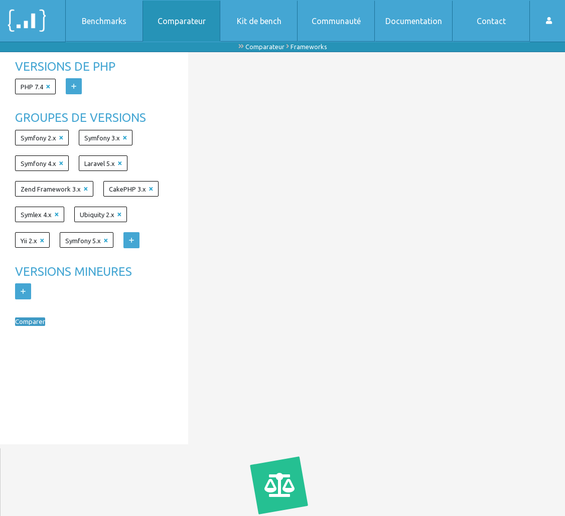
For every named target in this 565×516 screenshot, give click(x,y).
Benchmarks (104, 21)
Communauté (336, 21)
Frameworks (309, 46)
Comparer (33, 321)
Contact (491, 21)
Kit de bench (259, 21)
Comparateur (182, 21)
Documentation (413, 21)
